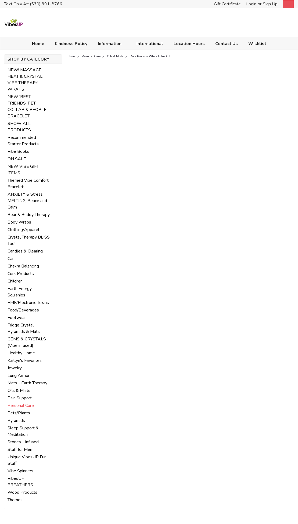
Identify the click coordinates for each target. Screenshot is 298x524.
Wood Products (22, 492)
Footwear (17, 318)
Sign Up (270, 4)
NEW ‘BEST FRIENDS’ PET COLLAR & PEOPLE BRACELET (27, 106)
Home (38, 44)
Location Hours (189, 44)
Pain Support (20, 398)
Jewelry (15, 368)
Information (112, 44)
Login (251, 4)
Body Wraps (19, 222)
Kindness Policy (71, 44)
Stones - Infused (23, 442)
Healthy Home (21, 353)
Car (11, 259)
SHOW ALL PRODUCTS (19, 127)
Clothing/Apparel (23, 230)
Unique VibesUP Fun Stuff (27, 460)
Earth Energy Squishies (20, 292)
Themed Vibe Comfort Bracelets (28, 183)
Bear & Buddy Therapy (29, 215)
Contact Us (226, 44)
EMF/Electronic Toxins (28, 303)
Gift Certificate (227, 4)
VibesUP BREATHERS (20, 481)
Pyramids (16, 420)
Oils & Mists (19, 390)
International (150, 44)
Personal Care (21, 405)
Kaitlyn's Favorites (25, 360)
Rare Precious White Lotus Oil (150, 56)
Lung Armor (19, 375)
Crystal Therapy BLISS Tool (29, 240)
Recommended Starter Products (23, 141)
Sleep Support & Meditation (23, 431)
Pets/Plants (19, 413)
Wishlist (257, 44)
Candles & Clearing (25, 251)
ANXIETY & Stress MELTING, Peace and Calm (27, 200)
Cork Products (21, 274)
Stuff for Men (20, 449)
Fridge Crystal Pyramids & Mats (24, 328)
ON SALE (17, 159)
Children (15, 281)
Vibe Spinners (20, 471)
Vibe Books (18, 151)
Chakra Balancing (23, 266)
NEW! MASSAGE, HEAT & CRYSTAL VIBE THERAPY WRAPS (25, 79)
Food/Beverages (23, 310)
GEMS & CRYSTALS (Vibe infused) (27, 342)
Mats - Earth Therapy (27, 383)
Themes (15, 500)
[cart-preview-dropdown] (287, 4)
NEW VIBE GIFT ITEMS (23, 169)
